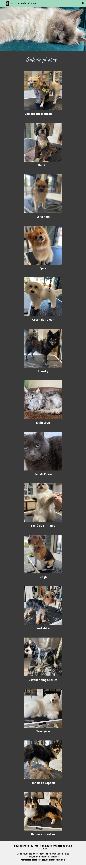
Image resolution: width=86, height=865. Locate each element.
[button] (3, 3)
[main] (43, 59)
